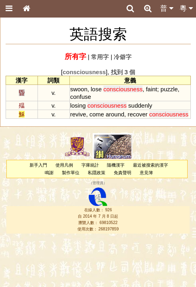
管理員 (98, 183)
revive (78, 114)
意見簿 (146, 172)
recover (138, 114)
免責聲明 (122, 172)
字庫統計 (90, 165)
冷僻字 (123, 56)
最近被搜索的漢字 (150, 165)
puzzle (169, 89)
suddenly (140, 105)
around (115, 114)
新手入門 (38, 165)
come (96, 114)
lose (96, 89)
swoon (78, 89)
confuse (80, 96)
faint (151, 89)
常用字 (100, 56)
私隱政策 (96, 172)
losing (78, 105)
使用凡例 (64, 165)
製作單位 (70, 172)
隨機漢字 (116, 165)
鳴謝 (49, 172)
